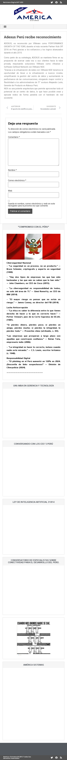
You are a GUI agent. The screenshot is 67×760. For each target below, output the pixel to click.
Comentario (14, 137)
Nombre (12, 170)
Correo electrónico (17, 180)
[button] (5, 27)
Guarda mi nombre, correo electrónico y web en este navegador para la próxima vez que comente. (31, 205)
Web (10, 191)
